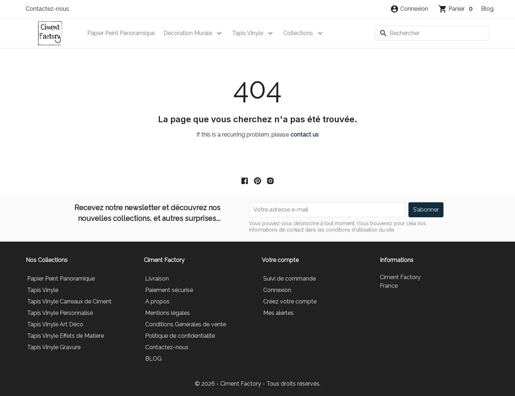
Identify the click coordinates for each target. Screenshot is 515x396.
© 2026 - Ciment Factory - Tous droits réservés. (257, 383)
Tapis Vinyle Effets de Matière (65, 335)
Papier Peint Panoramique (121, 33)
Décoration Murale (187, 33)
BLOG (153, 358)
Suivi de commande (289, 278)
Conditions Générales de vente (185, 324)
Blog (487, 8)
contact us (304, 134)
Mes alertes (278, 313)
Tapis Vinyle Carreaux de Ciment (69, 301)
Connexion (277, 290)
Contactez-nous (47, 8)
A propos (157, 301)
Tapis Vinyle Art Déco (55, 324)
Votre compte (280, 260)
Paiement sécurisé (169, 290)
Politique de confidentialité (180, 335)
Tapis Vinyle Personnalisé (60, 313)
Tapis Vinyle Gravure (53, 347)
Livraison (157, 278)
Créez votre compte (290, 301)
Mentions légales (167, 313)
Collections (298, 33)
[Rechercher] (432, 33)
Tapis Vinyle (247, 33)
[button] (409, 8)
